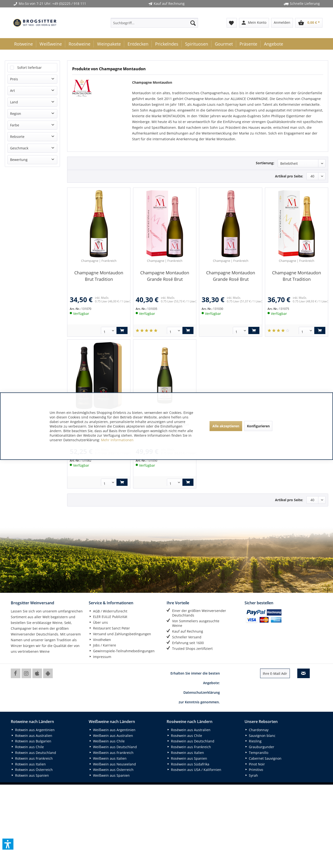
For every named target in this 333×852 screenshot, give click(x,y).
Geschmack (19, 148)
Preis (14, 79)
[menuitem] (154, 23)
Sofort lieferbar (29, 67)
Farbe (14, 125)
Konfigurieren (258, 426)
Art (12, 90)
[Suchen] (193, 23)
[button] (7, 844)
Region (15, 113)
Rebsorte (17, 136)
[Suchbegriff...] (154, 23)
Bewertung (19, 159)
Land (14, 102)
